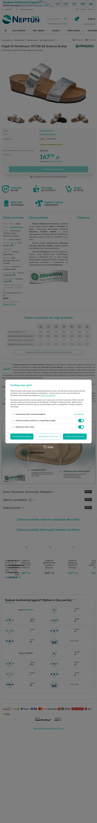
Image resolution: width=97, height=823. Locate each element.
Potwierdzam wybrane (21, 437)
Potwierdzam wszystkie (74, 437)
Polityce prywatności (48, 395)
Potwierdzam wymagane (48, 437)
